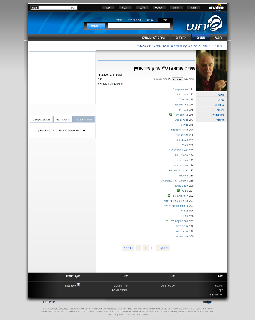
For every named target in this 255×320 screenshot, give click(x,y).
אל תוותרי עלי (181, 114)
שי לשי (184, 211)
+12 (108, 7)
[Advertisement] (146, 261)
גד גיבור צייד (182, 226)
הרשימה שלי (63, 119)
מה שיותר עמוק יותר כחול (176, 201)
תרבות (125, 7)
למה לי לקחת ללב (179, 221)
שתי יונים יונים (181, 165)
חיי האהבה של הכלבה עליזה (174, 180)
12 (138, 248)
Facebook (70, 285)
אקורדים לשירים (120, 290)
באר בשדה (183, 160)
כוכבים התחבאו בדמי (178, 170)
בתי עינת (183, 175)
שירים (150, 20)
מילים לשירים (134, 20)
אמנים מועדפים (41, 119)
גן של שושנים (181, 119)
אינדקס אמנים (121, 285)
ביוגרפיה (219, 110)
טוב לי (185, 190)
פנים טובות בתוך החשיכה (176, 206)
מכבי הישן (183, 109)
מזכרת (185, 145)
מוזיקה (176, 7)
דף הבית (219, 285)
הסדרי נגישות (216, 294)
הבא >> (128, 248)
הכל (165, 20)
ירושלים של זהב (180, 196)
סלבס (142, 7)
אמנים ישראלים (200, 46)
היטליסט (159, 7)
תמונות (220, 120)
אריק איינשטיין (182, 46)
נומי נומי (184, 125)
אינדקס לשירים (168, 285)
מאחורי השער (181, 104)
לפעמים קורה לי (180, 89)
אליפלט (184, 155)
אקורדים (219, 105)
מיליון (185, 216)
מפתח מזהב (182, 94)
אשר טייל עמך (181, 236)
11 (146, 248)
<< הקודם (163, 248)
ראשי (193, 7)
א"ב (112, 83)
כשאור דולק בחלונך (178, 150)
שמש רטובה (182, 231)
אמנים (119, 20)
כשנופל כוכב (182, 135)
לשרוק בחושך (181, 185)
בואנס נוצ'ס (182, 140)
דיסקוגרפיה (217, 115)
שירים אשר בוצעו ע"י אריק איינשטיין (155, 46)
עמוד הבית (216, 46)
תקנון (220, 290)
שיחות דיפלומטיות (179, 130)
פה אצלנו (183, 99)
